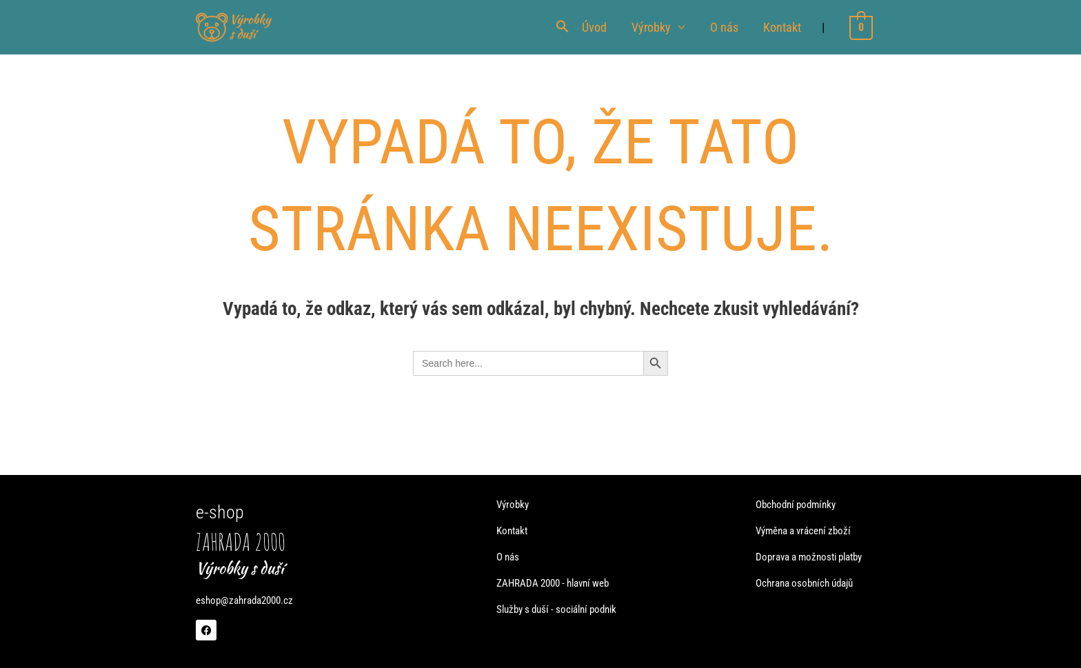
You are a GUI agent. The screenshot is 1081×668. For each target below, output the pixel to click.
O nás (725, 27)
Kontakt (783, 27)
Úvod (595, 27)
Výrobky (652, 27)
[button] (564, 27)
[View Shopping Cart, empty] (862, 27)
